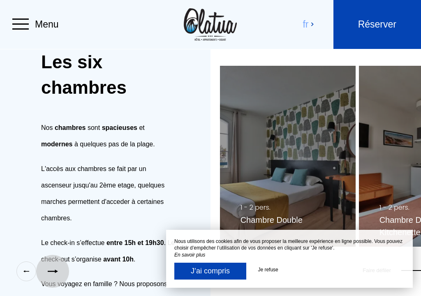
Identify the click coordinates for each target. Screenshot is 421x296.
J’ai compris (210, 271)
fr (309, 24)
